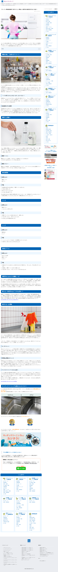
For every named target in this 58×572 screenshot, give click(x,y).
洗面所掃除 (19, 503)
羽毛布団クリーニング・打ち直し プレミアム (28, 557)
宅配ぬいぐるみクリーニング (26, 558)
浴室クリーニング (6, 551)
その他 (5, 493)
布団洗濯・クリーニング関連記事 (22, 514)
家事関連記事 (34, 513)
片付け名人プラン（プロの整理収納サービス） (47, 552)
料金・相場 (6, 483)
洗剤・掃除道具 (19, 489)
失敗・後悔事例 (6, 492)
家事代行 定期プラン (43, 547)
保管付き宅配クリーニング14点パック (27, 550)
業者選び (5, 482)
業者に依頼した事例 (49, 28)
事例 (17, 488)
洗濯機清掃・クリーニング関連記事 (35, 498)
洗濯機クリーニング (7, 555)
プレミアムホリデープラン (44, 556)
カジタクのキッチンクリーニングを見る (9, 381)
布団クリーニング (24, 552)
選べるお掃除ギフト (43, 560)
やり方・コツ (6, 481)
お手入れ (5, 488)
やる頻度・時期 (6, 485)
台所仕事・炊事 (32, 518)
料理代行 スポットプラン (43, 551)
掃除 (47, 127)
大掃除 (18, 485)
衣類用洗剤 (6, 518)
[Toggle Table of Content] (38, 49)
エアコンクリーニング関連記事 (9, 479)
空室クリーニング (20, 486)
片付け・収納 (32, 521)
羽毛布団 (18, 520)
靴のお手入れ (6, 520)
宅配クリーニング (22, 545)
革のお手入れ (32, 528)
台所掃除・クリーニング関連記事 (9, 498)
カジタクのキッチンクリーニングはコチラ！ (10, 299)
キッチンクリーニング (7, 550)
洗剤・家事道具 (32, 520)
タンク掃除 (19, 506)
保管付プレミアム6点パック (26, 551)
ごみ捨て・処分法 (33, 523)
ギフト (39, 558)
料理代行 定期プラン (43, 550)
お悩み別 (18, 502)
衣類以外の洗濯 (6, 521)
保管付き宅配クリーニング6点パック (27, 547)
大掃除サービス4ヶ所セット (8, 556)
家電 (30, 524)
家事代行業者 (32, 517)
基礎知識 (5, 486)
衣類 (47, 137)
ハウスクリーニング (5, 545)
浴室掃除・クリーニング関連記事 (35, 479)
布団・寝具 (32, 527)
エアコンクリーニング (7, 547)
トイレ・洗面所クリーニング (8, 552)
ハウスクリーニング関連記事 (22, 479)
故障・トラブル (6, 489)
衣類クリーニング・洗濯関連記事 (9, 514)
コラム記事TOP (21, 474)
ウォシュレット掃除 (20, 504)
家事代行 (39, 545)
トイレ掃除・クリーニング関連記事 (22, 498)
